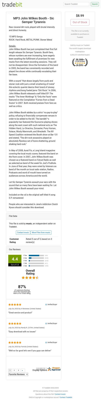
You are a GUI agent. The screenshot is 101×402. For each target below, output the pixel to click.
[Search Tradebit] (76, 4)
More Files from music (41, 232)
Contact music (23, 232)
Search (95, 4)
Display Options (39, 370)
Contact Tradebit (66, 397)
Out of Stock (80, 22)
